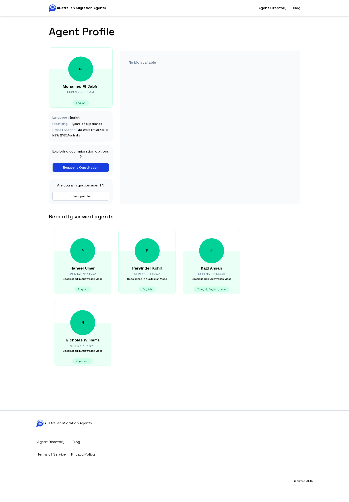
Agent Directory (272, 8)
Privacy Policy (83, 454)
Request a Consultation (80, 167)
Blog (296, 8)
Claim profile (81, 196)
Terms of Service (51, 454)
